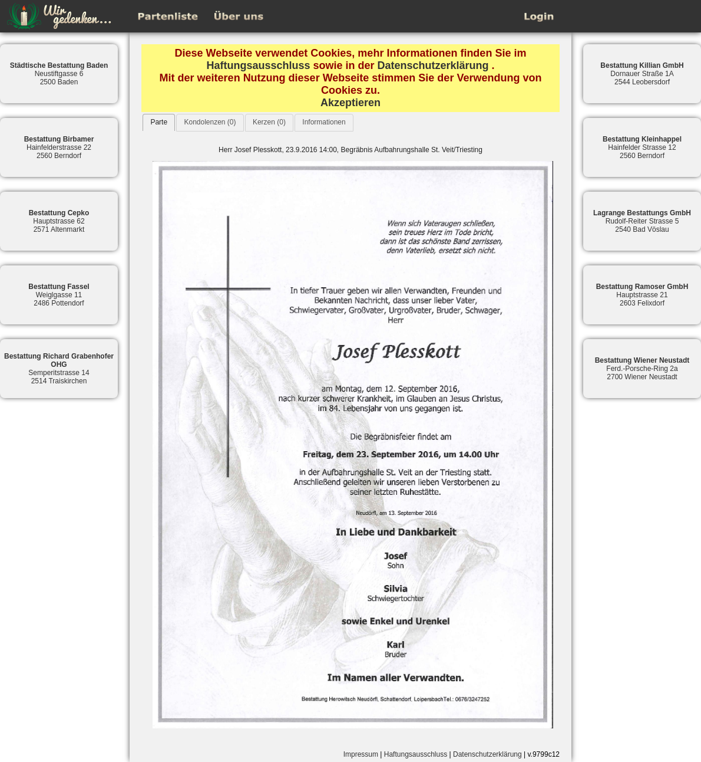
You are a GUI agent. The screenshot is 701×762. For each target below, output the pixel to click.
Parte (158, 122)
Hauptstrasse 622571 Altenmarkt (59, 221)
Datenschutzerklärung (433, 65)
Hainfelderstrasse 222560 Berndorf (59, 147)
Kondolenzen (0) (210, 122)
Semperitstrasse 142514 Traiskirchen (59, 368)
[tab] (159, 122)
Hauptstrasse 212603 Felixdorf (642, 295)
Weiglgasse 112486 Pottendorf (58, 295)
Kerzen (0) (269, 122)
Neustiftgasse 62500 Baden (59, 73)
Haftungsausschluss (258, 65)
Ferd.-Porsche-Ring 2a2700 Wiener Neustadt (642, 368)
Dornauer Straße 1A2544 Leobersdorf (641, 73)
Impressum (360, 754)
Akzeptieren (350, 103)
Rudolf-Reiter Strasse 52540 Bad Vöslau (642, 221)
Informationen (323, 122)
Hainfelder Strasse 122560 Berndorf (642, 147)
